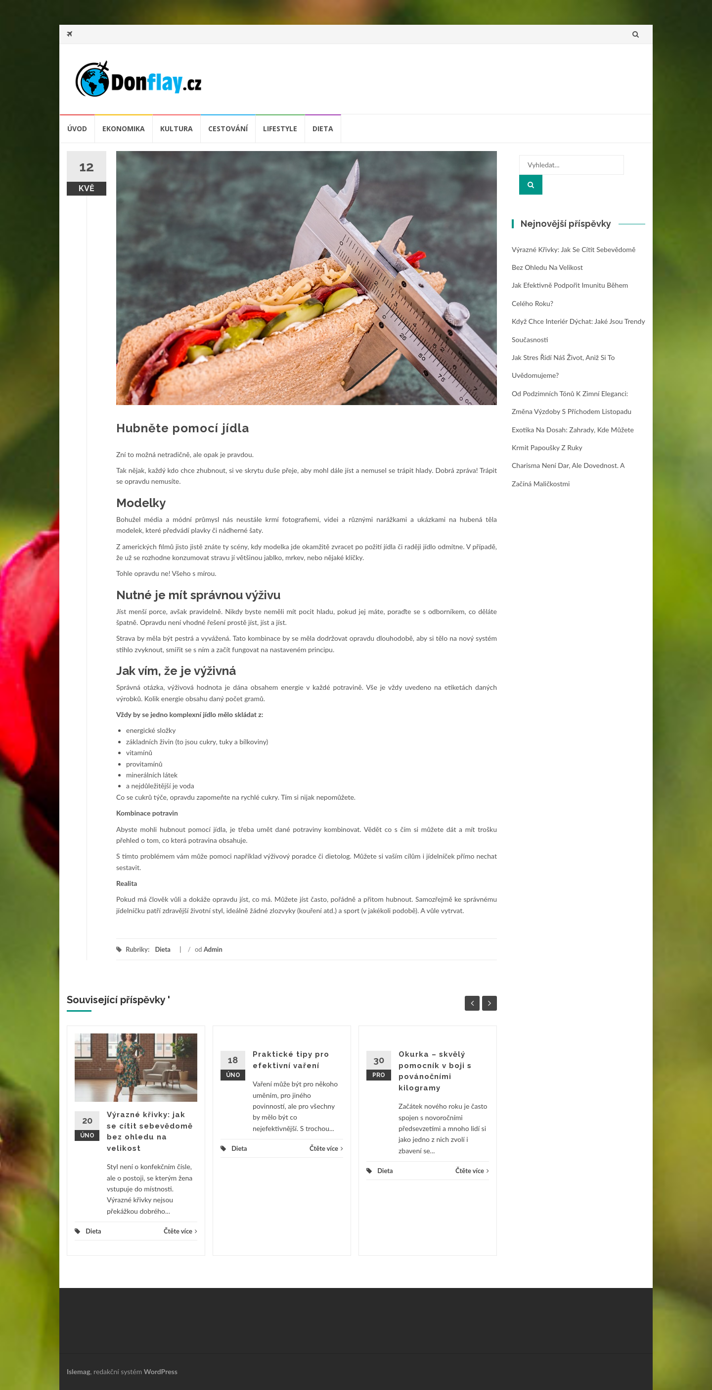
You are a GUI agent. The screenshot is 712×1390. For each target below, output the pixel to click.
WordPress (161, 1371)
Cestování (228, 128)
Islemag (78, 1371)
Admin (213, 949)
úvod (77, 128)
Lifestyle (280, 128)
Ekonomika (123, 128)
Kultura (176, 128)
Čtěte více (180, 1231)
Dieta (322, 128)
